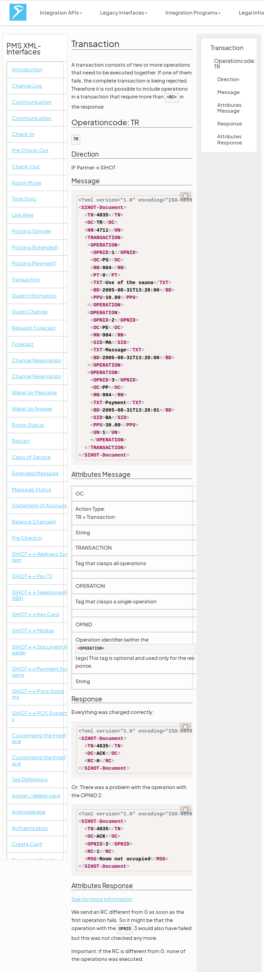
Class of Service (31, 457)
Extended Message (35, 473)
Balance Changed (34, 522)
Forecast (23, 344)
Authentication (30, 828)
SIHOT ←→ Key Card (35, 614)
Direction (228, 79)
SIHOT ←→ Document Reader (39, 650)
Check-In (23, 134)
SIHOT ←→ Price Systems (38, 694)
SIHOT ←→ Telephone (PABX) (40, 595)
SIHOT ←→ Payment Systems (40, 672)
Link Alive (23, 215)
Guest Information (34, 296)
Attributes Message (229, 108)
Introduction (27, 69)
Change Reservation (37, 360)
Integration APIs (61, 12)
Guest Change (29, 312)
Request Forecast (34, 328)
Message (228, 92)
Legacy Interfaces (123, 12)
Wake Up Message (34, 392)
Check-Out (26, 166)
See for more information (101, 899)
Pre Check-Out (30, 150)
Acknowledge (28, 812)
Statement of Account (39, 505)
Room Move (26, 183)
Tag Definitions (30, 779)
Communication (31, 102)
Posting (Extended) (35, 247)
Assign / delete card (36, 796)
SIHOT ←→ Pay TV (32, 576)
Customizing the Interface (39, 738)
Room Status (28, 425)
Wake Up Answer (32, 409)
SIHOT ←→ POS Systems (40, 716)
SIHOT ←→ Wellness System (40, 557)
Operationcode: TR (232, 63)
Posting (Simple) (31, 231)
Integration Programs (193, 12)
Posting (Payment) (34, 263)
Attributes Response (229, 139)
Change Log (27, 86)
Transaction (26, 279)
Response (229, 123)
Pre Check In (27, 538)
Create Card (27, 844)
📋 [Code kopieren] (185, 195)
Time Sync (24, 199)
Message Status (31, 489)
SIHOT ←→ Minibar (33, 630)
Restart (21, 441)
